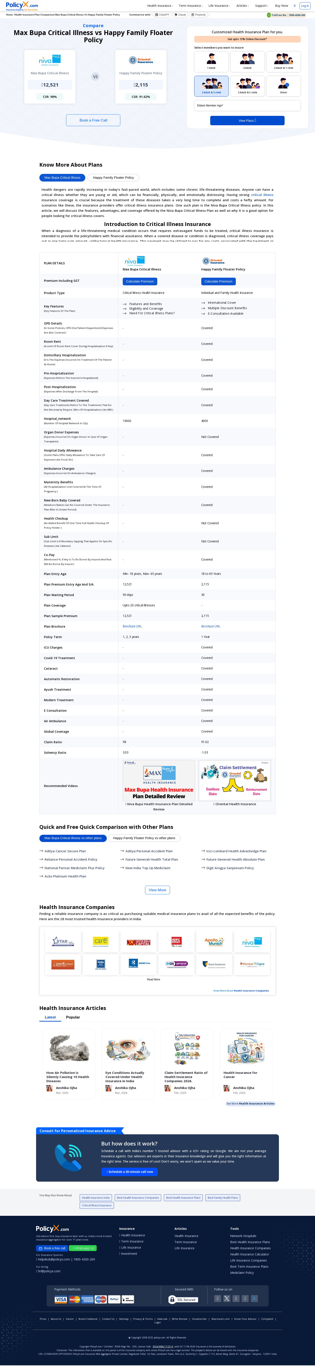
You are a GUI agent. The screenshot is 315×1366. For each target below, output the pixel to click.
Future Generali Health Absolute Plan (235, 860)
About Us (56, 1319)
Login (157, 1323)
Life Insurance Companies (248, 1261)
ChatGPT (162, 14)
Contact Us (108, 1319)
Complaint (267, 1319)
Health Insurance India (96, 1198)
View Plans (247, 120)
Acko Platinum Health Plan (65, 877)
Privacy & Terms (143, 1319)
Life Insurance (219, 6)
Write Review (179, 1319)
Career (70, 1319)
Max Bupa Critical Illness (62, 177)
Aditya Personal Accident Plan (149, 851)
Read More (153, 979)
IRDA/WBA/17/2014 (163, 1347)
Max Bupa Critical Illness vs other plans (73, 838)
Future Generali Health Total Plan (152, 860)
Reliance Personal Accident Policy (71, 860)
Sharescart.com (220, 1319)
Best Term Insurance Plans (249, 1267)
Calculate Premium (139, 281)
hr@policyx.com (48, 1272)
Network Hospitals (243, 1236)
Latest (50, 1018)
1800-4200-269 (84, 1260)
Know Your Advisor (245, 1319)
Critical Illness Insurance (97, 1206)
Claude (180, 14)
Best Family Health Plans (223, 1198)
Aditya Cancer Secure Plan (65, 851)
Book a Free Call (93, 120)
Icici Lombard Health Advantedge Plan (236, 851)
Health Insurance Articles (257, 1104)
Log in (305, 6)
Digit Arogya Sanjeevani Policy (230, 868)
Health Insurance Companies (251, 991)
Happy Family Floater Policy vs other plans (144, 838)
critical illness (262, 194)
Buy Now (281, 6)
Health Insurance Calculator (249, 1255)
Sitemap (124, 1319)
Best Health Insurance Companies (138, 1198)
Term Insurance (191, 6)
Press (43, 1319)
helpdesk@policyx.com (53, 1260)
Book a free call (52, 1249)
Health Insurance (160, 6)
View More (157, 890)
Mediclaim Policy (242, 1273)
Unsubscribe (199, 1319)
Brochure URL (132, 627)
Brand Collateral (88, 1319)
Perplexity (198, 14)
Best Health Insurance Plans (183, 1198)
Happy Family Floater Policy (113, 177)
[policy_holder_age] (247, 105)
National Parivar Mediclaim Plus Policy (75, 868)
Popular (73, 1018)
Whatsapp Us (83, 1249)
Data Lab (162, 1319)
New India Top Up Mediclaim (148, 868)
